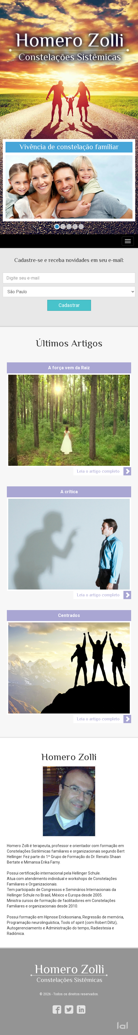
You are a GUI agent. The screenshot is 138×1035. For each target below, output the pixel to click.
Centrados (69, 615)
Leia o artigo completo (98, 471)
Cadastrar (69, 305)
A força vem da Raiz (69, 367)
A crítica (69, 491)
